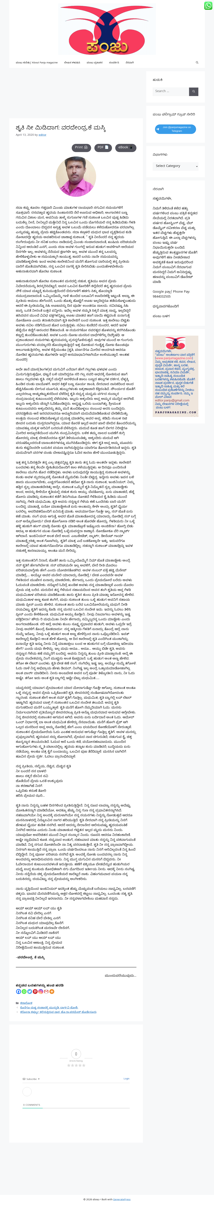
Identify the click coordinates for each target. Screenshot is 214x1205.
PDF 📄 (103, 148)
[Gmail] (46, 991)
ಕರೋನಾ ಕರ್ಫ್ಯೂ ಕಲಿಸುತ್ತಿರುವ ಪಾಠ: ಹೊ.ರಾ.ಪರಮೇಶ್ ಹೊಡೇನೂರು (58, 1012)
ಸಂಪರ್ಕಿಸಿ (114, 63)
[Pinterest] (35, 991)
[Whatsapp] (24, 991)
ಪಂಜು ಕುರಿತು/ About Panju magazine (37, 63)
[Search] (193, 92)
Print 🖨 (81, 148)
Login (126, 1079)
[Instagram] (40, 991)
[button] (197, 63)
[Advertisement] (76, 94)
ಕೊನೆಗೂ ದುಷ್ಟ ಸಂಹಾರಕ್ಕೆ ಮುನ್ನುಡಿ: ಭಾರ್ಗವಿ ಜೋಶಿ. (49, 1008)
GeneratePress (122, 1200)
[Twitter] (29, 991)
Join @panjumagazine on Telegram (173, 129)
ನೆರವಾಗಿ (130, 63)
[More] (51, 991)
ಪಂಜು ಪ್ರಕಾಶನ (95, 63)
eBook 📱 (125, 148)
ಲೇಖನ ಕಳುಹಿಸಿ (72, 63)
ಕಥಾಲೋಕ (26, 1003)
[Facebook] (18, 991)
